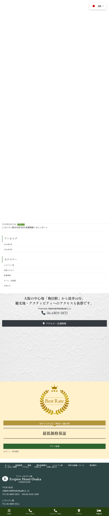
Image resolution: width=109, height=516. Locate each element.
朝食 (29, 465)
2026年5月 (8, 244)
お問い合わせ (52, 467)
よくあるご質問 (11, 467)
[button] (54, 323)
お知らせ (21, 224)
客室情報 (7, 275)
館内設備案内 (42, 465)
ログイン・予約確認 (11, 451)
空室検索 (99, 512)
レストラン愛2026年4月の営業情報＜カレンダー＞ (25, 227)
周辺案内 (93, 465)
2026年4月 (8, 249)
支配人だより (9, 270)
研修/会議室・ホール (76, 465)
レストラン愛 (9, 265)
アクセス (25, 467)
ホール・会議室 (10, 280)
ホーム (7, 465)
